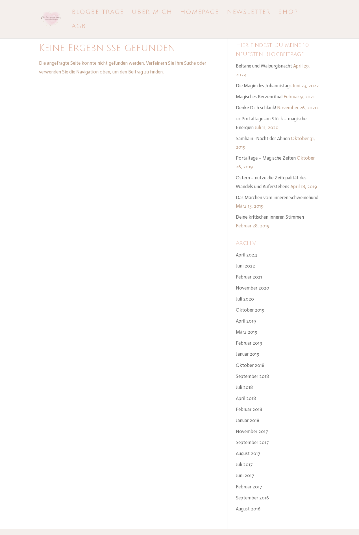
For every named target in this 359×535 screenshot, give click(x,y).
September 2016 (252, 498)
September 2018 (252, 376)
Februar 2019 (249, 343)
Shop (288, 12)
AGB (79, 26)
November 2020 (252, 288)
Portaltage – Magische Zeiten (266, 158)
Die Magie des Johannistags (263, 85)
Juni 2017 (245, 475)
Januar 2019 (247, 354)
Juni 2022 (245, 266)
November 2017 (252, 431)
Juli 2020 (245, 299)
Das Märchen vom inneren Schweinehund (277, 197)
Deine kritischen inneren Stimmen (270, 217)
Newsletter (249, 12)
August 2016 (248, 509)
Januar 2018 (247, 420)
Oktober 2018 (250, 365)
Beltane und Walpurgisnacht (264, 66)
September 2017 (252, 442)
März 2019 (246, 332)
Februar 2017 (249, 487)
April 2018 (246, 398)
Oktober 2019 (250, 310)
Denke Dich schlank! (256, 107)
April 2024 (246, 255)
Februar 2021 (249, 277)
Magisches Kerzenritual (259, 96)
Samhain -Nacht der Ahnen (263, 138)
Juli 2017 (244, 464)
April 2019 (246, 321)
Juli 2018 (244, 387)
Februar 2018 (249, 409)
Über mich (152, 12)
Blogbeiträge (98, 12)
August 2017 (248, 453)
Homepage (199, 12)
